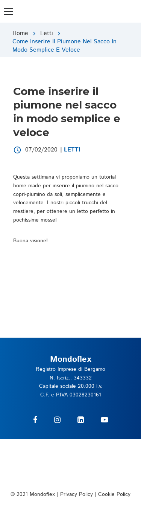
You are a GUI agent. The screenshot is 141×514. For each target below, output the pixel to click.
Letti (46, 33)
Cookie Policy (114, 494)
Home (20, 33)
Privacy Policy (76, 494)
